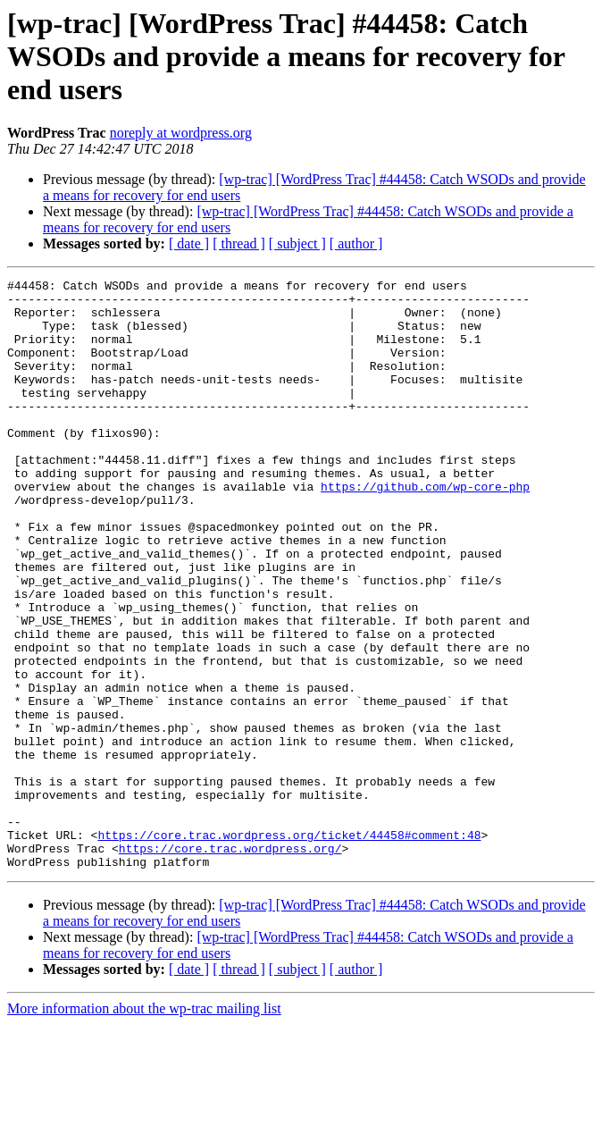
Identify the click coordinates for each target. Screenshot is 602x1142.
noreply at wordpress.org (181, 132)
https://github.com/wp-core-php (425, 529)
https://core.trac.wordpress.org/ (230, 963)
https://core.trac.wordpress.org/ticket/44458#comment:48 (289, 947)
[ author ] (356, 243)
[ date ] (189, 243)
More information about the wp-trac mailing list (144, 1126)
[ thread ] (239, 243)
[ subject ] (297, 243)
